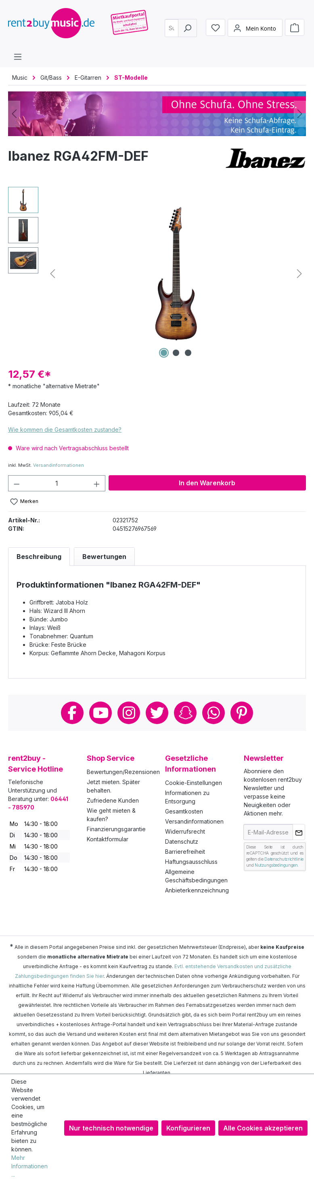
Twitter (157, 713)
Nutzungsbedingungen (276, 865)
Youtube (100, 713)
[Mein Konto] (255, 30)
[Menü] (17, 56)
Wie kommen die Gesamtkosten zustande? (64, 429)
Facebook (72, 713)
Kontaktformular (107, 839)
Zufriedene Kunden (113, 800)
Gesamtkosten (184, 811)
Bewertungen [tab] (104, 557)
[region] (157, 273)
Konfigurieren (188, 1128)
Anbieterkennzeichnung (197, 890)
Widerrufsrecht (185, 831)
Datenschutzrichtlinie (284, 859)
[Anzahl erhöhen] (96, 483)
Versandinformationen (58, 465)
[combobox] (172, 30)
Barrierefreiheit (185, 851)
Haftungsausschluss (191, 861)
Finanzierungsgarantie (116, 829)
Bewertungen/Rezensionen (123, 771)
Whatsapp (213, 713)
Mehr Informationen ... (29, 1166)
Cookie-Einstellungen (193, 782)
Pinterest (241, 713)
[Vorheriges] (14, 114)
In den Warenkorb (207, 483)
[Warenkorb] (294, 30)
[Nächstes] (300, 114)
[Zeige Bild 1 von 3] (164, 353)
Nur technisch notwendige (111, 1128)
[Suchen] (187, 30)
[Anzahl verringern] (16, 483)
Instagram (128, 713)
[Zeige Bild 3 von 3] (188, 353)
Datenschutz (181, 841)
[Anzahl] (57, 483)
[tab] (38, 556)
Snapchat (185, 713)
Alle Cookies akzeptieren (263, 1128)
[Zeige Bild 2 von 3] (176, 353)
